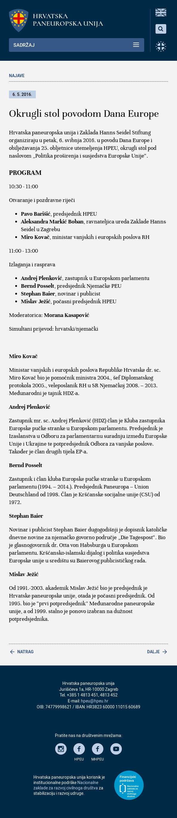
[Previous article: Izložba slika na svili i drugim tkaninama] (49, 652)
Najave (16, 75)
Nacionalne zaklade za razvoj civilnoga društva (65, 785)
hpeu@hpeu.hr (94, 701)
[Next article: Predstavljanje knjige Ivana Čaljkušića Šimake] (128, 652)
